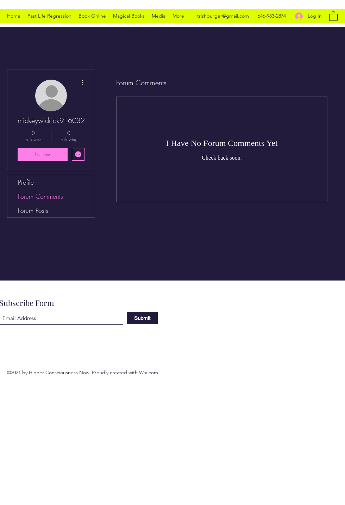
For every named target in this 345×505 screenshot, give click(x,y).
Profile (26, 182)
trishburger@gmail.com (223, 16)
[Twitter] (313, 372)
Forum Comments (40, 196)
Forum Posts (33, 210)
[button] (333, 16)
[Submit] (142, 318)
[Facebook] (334, 372)
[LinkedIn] (323, 372)
